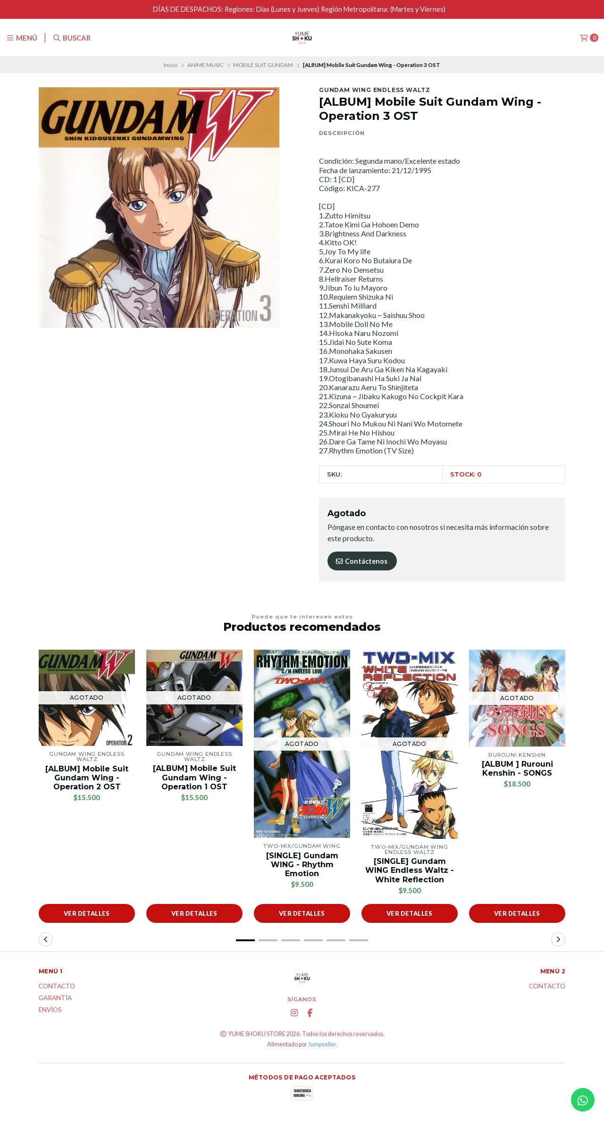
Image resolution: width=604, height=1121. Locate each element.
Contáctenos (361, 561)
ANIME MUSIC (205, 65)
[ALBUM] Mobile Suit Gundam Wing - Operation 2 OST (86, 777)
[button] (245, 940)
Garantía (55, 998)
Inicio (170, 65)
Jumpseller (322, 1044)
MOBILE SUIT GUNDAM (263, 65)
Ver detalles (87, 913)
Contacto (57, 986)
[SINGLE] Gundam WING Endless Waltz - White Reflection (409, 870)
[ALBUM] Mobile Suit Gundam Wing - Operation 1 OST (194, 777)
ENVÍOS (50, 1010)
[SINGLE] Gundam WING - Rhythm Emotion (302, 864)
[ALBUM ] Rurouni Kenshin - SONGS (517, 769)
